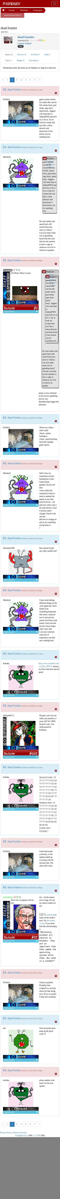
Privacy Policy (6, 1133)
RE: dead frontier (12, 89)
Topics (8, 60)
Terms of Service (20, 1133)
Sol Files (35, 55)
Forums (12, 10)
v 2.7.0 (35, 1135)
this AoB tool (49, 915)
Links (47, 55)
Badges (20, 60)
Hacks (9, 55)
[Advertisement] (23, 21)
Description (33, 60)
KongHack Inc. (21, 1135)
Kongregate (37, 10)
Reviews (22, 55)
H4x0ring (24, 10)
